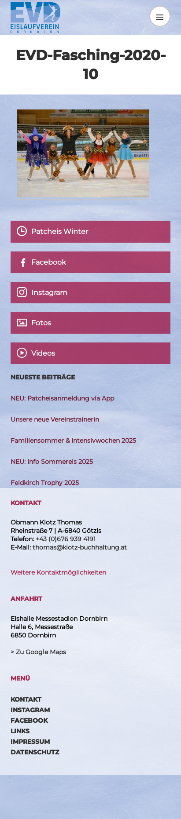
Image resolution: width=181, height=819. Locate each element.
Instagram (30, 710)
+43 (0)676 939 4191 (66, 538)
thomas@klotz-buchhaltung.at (80, 547)
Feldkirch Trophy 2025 (45, 483)
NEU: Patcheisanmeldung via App (62, 398)
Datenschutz (35, 752)
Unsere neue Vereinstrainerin (55, 419)
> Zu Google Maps (38, 651)
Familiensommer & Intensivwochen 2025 (73, 440)
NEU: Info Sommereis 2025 (52, 462)
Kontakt (26, 699)
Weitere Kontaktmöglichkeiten (58, 572)
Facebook (29, 720)
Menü (160, 16)
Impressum (30, 742)
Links (20, 731)
